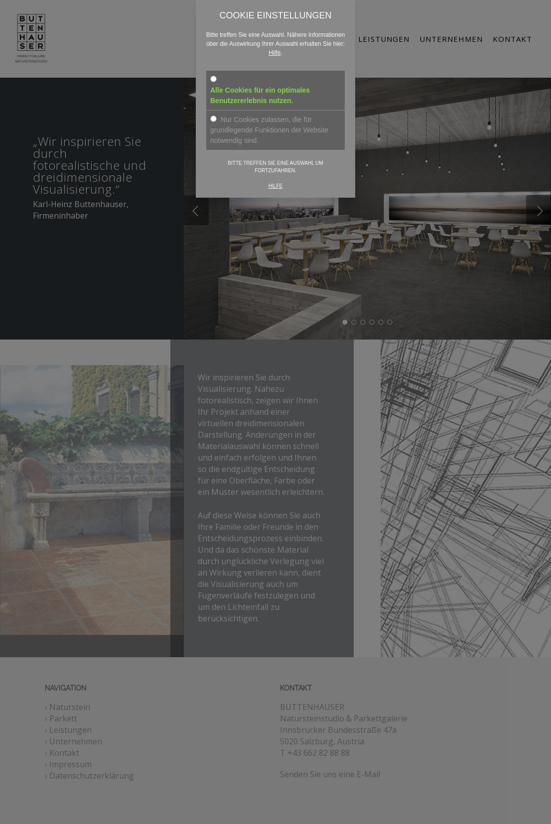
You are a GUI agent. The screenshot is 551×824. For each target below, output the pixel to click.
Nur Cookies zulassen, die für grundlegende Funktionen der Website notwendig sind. (269, 130)
